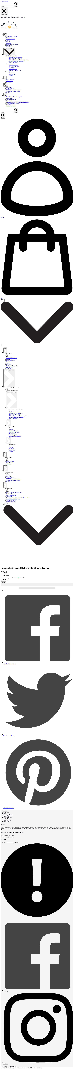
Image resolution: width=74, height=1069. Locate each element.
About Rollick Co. (7, 817)
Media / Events (6, 818)
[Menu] (1, 345)
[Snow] (7, 490)
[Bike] (7, 459)
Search (5, 811)
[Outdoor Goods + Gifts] (9, 410)
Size (2, 579)
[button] (37, 578)
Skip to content (4, 1)
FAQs (4, 813)
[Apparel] (9, 428)
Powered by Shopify (12, 1066)
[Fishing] (7, 473)
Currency (3, 299)
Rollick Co (6, 1066)
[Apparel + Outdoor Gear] (7, 389)
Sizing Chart (6, 816)
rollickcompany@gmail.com (7, 836)
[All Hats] (9, 446)
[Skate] (7, 355)
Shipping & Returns (8, 814)
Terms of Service (7, 820)
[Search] (7, 6)
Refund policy (6, 821)
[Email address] (7, 842)
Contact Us (6, 812)
